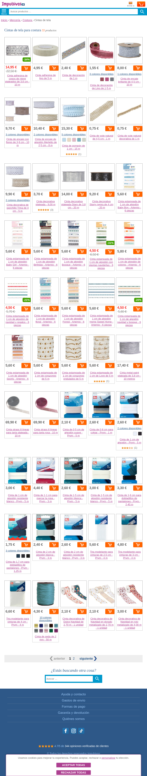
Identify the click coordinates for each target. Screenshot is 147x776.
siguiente (88, 659)
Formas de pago (73, 706)
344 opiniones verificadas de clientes (87, 746)
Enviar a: (131, 4)
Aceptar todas (73, 765)
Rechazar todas (73, 772)
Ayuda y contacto (73, 694)
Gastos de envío (73, 700)
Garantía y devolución (73, 713)
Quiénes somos (73, 719)
